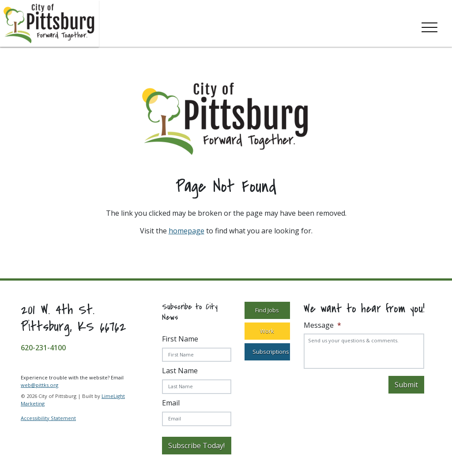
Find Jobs (267, 310)
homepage (186, 231)
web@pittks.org (39, 385)
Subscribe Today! (196, 445)
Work (267, 331)
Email (171, 403)
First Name (180, 339)
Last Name (180, 370)
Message (322, 325)
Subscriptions (270, 352)
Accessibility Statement (48, 418)
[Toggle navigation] (429, 25)
